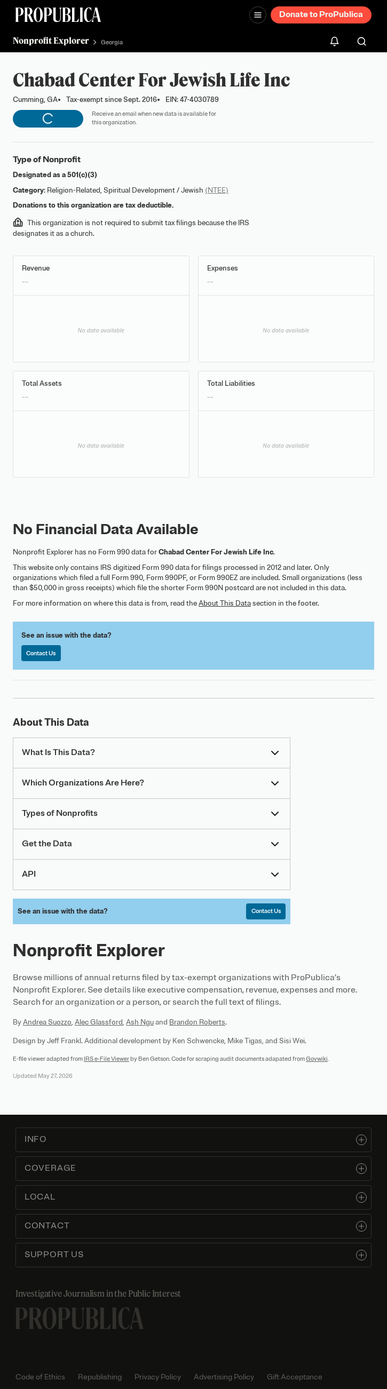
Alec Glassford (99, 1022)
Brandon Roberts (197, 1022)
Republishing (100, 1377)
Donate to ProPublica (321, 14)
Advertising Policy (224, 1377)
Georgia (112, 42)
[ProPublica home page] (79, 1318)
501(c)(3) (82, 174)
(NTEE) (216, 190)
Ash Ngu (140, 1022)
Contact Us (41, 653)
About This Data (225, 603)
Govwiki (317, 1058)
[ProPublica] (58, 14)
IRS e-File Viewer (106, 1058)
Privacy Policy (158, 1377)
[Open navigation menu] (257, 14)
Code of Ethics (40, 1377)
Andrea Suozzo (47, 1022)
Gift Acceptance (294, 1377)
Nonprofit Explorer (51, 40)
